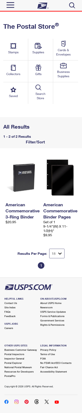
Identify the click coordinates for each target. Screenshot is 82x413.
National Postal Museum (18, 367)
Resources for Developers (19, 371)
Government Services (52, 320)
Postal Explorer (13, 362)
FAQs (7, 311)
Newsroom (46, 307)
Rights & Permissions (52, 324)
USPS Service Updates (53, 311)
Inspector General (14, 358)
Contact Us (10, 303)
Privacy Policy (48, 349)
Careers (8, 328)
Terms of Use (47, 354)
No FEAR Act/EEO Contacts (56, 362)
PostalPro (10, 375)
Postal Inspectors (14, 354)
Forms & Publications (52, 316)
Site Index (10, 307)
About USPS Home (50, 303)
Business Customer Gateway (20, 349)
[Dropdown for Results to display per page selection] (57, 253)
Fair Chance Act (49, 367)
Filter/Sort (35, 141)
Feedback (10, 316)
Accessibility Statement (53, 371)
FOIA (43, 358)
